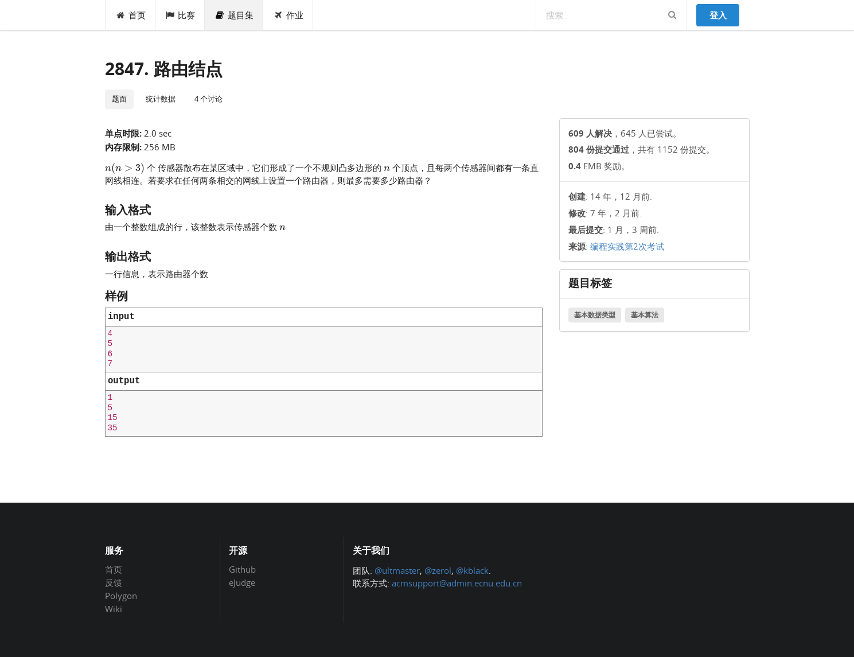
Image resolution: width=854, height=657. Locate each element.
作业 (288, 15)
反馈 (113, 582)
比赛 (180, 15)
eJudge (242, 582)
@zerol (437, 570)
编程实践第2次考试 (627, 246)
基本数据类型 (594, 315)
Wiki (113, 608)
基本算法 (644, 315)
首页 (130, 15)
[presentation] (125, 167)
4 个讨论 (208, 99)
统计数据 (161, 99)
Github (242, 570)
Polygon (121, 595)
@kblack (472, 570)
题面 (119, 99)
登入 (718, 15)
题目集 (234, 15)
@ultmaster (397, 570)
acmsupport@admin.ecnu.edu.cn (457, 583)
